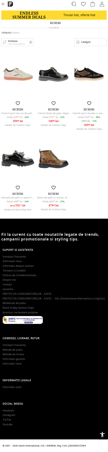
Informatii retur (12, 261)
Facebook (8, 410)
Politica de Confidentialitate (19, 275)
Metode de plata (12, 349)
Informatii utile (12, 387)
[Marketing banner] (54, 15)
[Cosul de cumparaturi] (92, 4)
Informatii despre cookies (18, 266)
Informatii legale (17, 380)
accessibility (102, 434)
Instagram (9, 415)
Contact (7, 284)
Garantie (8, 289)
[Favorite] (83, 4)
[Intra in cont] (102, 4)
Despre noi (9, 280)
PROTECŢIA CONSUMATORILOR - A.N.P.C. (27, 294)
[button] (17, 42)
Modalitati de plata (14, 303)
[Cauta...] (73, 4)
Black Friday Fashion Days (18, 307)
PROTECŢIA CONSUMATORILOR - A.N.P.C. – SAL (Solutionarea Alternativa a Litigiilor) (54, 298)
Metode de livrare (13, 354)
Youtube (8, 424)
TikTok (7, 419)
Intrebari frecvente (14, 256)
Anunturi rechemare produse (20, 312)
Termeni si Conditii (14, 270)
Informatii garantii (14, 359)
